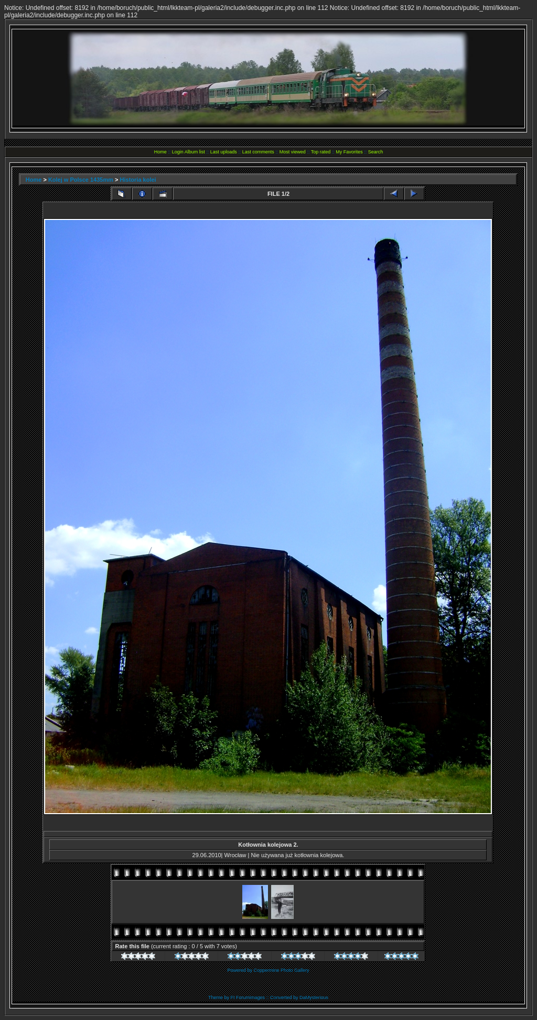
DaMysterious (313, 997)
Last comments (258, 151)
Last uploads (223, 151)
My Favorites (349, 151)
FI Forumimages (247, 997)
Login (178, 151)
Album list (195, 151)
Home (160, 151)
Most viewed (293, 151)
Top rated (321, 151)
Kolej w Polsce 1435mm (80, 179)
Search (375, 151)
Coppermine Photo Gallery (281, 970)
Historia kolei (138, 179)
